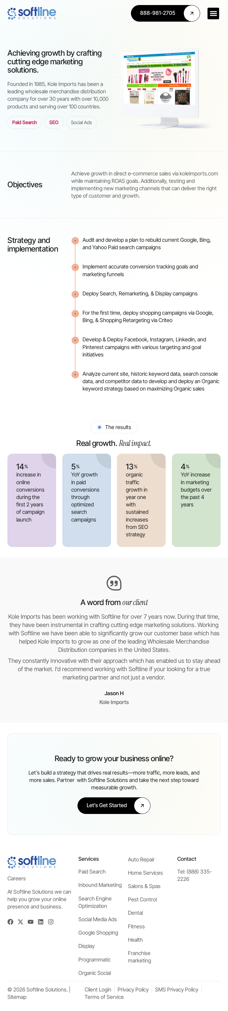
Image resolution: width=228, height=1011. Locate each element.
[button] (213, 13)
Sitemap (16, 997)
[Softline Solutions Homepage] (31, 13)
